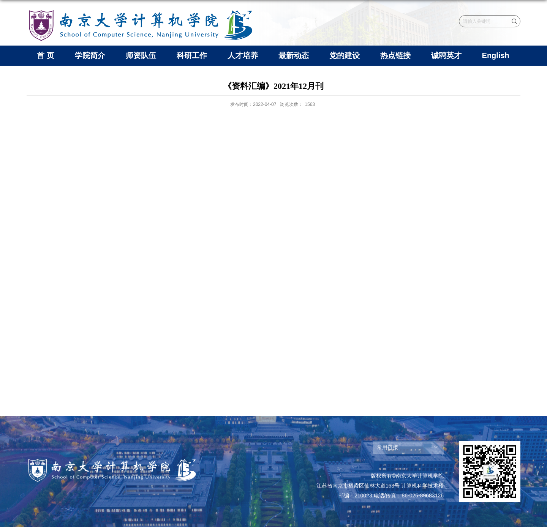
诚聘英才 (446, 55)
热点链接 (395, 55)
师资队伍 (141, 55)
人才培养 (243, 55)
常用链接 (387, 447)
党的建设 (344, 55)
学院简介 (90, 55)
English (495, 55)
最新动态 (293, 55)
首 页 (45, 55)
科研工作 (192, 55)
